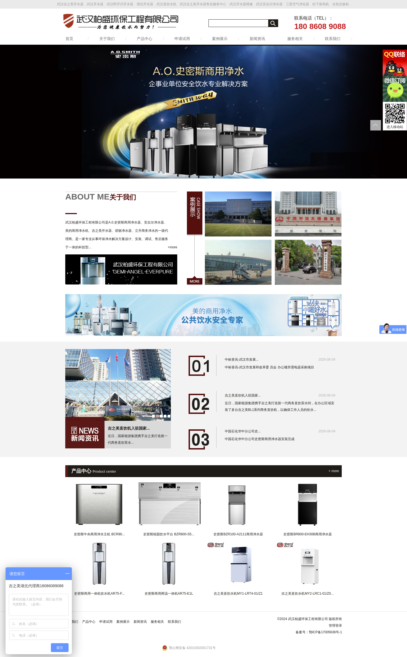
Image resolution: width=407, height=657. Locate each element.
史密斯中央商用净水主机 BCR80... (99, 534)
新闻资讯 (257, 38)
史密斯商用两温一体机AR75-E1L (169, 593)
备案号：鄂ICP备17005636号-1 (319, 632)
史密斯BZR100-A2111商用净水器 (238, 534)
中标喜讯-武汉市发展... (280, 359)
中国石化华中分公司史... (280, 431)
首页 (69, 38)
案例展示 (220, 38)
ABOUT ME (100, 196)
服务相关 (295, 38)
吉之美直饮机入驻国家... (129, 428)
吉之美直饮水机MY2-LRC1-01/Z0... (307, 593)
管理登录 (335, 625)
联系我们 (332, 38)
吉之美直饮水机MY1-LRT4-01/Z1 (238, 593)
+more (172, 247)
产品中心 (144, 38)
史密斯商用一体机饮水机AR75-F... (99, 593)
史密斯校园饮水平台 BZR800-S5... (168, 534)
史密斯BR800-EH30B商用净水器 (307, 534)
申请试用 (182, 38)
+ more (333, 471)
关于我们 (107, 38)
